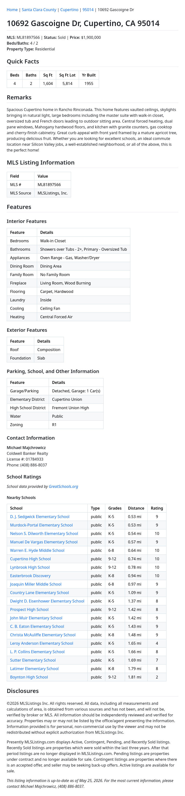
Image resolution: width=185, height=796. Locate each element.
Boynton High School (29, 677)
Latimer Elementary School (34, 668)
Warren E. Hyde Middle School (37, 550)
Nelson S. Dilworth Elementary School (44, 533)
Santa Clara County (39, 9)
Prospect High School (29, 609)
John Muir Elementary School (36, 618)
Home (12, 9)
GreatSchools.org (63, 486)
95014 (88, 9)
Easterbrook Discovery (30, 575)
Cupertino (69, 9)
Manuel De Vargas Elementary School (44, 542)
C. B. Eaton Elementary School (37, 626)
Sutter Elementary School (33, 660)
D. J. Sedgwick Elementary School (39, 516)
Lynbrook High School (30, 567)
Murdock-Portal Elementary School (41, 525)
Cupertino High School (30, 558)
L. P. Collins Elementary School (37, 651)
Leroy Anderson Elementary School (41, 643)
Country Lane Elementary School (39, 592)
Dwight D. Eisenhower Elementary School (47, 601)
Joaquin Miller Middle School (35, 584)
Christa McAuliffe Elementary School (43, 634)
